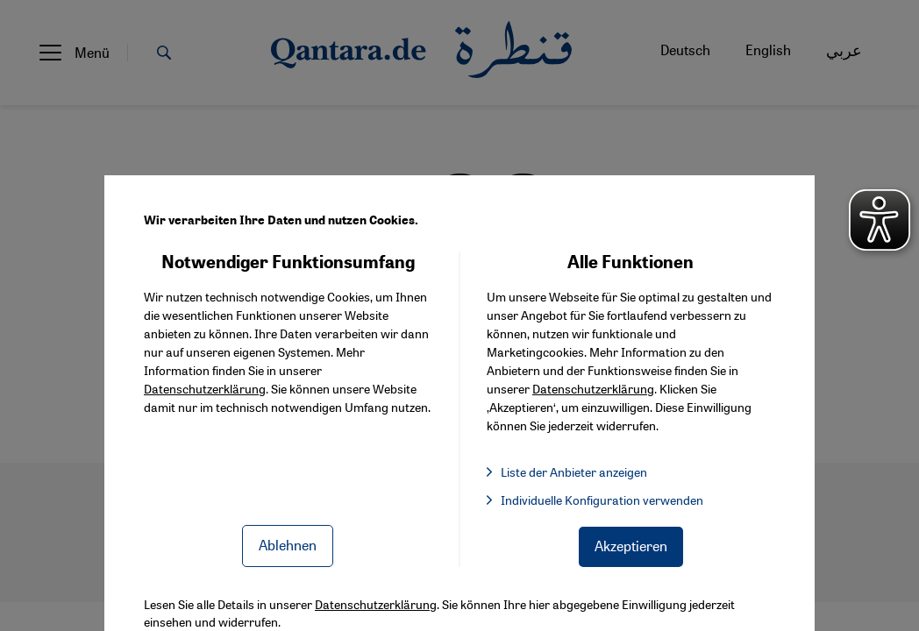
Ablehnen (288, 544)
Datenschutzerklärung (205, 388)
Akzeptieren (631, 545)
